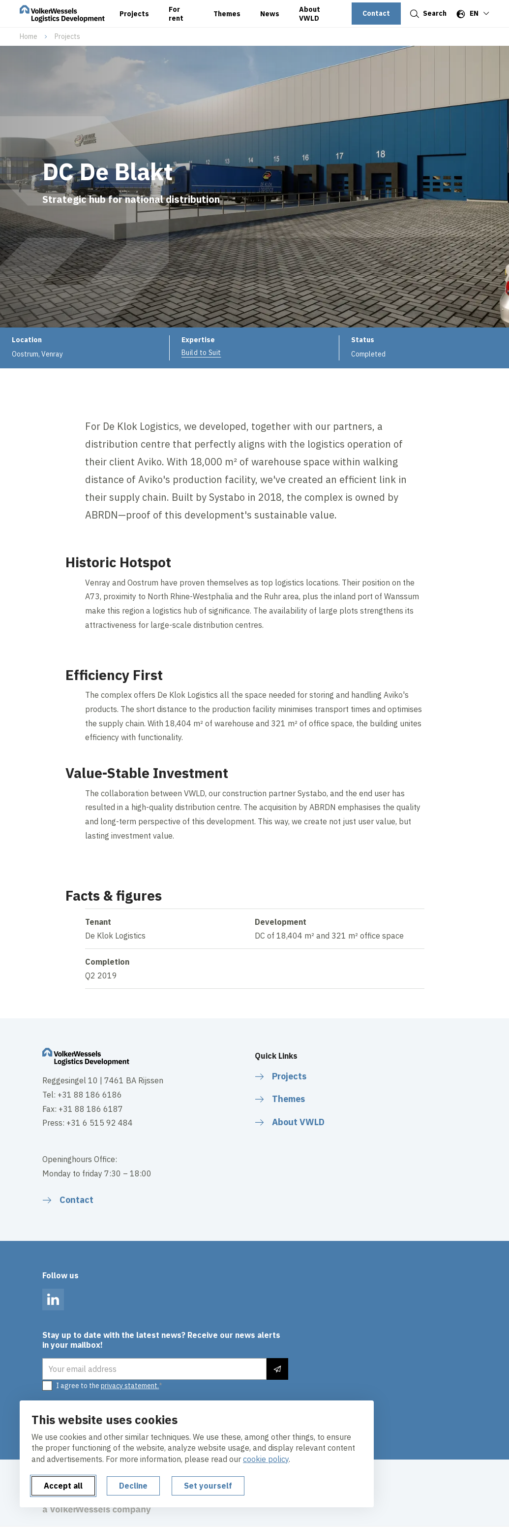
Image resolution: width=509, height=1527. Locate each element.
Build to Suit (201, 352)
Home (28, 36)
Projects (67, 36)
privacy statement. (130, 1385)
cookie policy (266, 1459)
